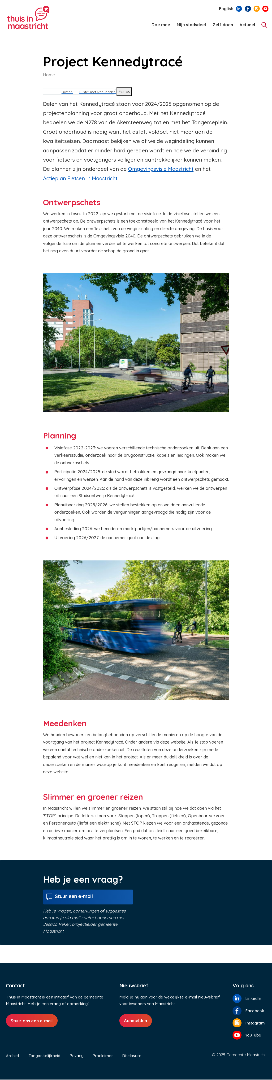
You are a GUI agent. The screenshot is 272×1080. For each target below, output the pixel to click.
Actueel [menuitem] (247, 24)
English (226, 8)
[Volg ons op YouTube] (265, 8)
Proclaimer (102, 1056)
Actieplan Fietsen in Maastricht (82, 178)
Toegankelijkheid (44, 1056)
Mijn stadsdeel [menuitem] (191, 24)
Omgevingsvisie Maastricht (162, 168)
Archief (12, 1056)
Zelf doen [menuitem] (222, 24)
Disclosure (131, 1056)
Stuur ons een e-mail (32, 1021)
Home (49, 74)
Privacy (76, 1056)
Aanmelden (135, 1021)
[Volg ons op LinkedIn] (239, 8)
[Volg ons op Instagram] (257, 8)
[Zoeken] (264, 25)
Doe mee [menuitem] (160, 24)
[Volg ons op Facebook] (248, 8)
